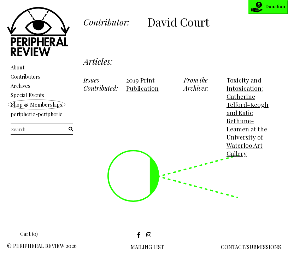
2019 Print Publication (142, 84)
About (17, 67)
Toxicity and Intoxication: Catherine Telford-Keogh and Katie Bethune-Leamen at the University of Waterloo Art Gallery (248, 116)
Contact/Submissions (251, 246)
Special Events (27, 94)
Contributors (26, 76)
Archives (20, 85)
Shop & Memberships (36, 104)
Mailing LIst (147, 246)
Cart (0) (24, 233)
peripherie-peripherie (37, 114)
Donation (268, 7)
